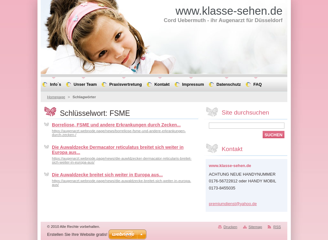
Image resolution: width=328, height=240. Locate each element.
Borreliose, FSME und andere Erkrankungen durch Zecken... (116, 124)
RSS (277, 227)
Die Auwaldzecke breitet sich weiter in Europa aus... (107, 174)
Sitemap (255, 227)
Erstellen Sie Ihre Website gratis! (77, 234)
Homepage (56, 97)
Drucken (230, 227)
